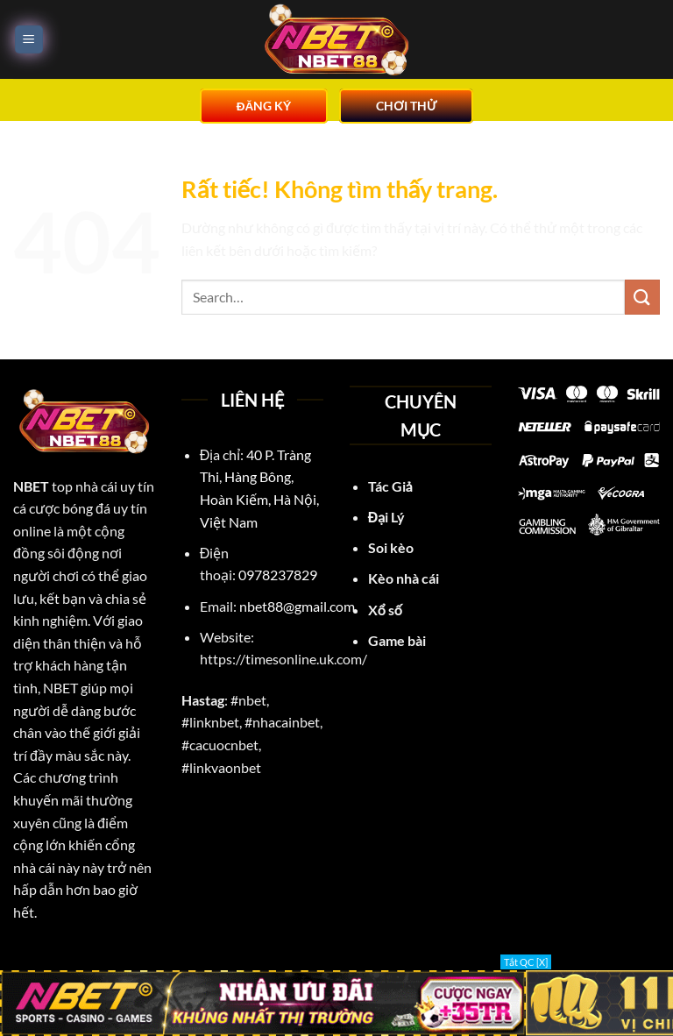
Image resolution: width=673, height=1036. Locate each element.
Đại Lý (388, 516)
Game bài (397, 640)
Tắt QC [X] (526, 962)
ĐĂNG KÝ (264, 106)
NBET (31, 486)
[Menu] (29, 39)
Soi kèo (391, 547)
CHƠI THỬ (406, 106)
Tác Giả (390, 486)
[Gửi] (642, 297)
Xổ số (385, 609)
